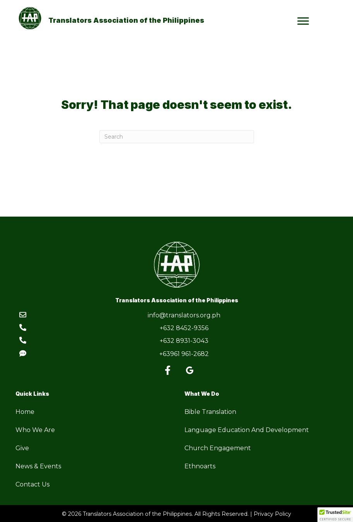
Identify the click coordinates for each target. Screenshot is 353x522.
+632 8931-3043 (184, 340)
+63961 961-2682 (184, 354)
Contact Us (32, 484)
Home (24, 411)
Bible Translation (210, 411)
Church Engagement (217, 448)
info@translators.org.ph (184, 315)
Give (22, 448)
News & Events (38, 466)
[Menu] (303, 21)
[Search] (176, 136)
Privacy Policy (272, 513)
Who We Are (35, 430)
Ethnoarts (199, 466)
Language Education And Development (246, 430)
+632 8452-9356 (184, 328)
